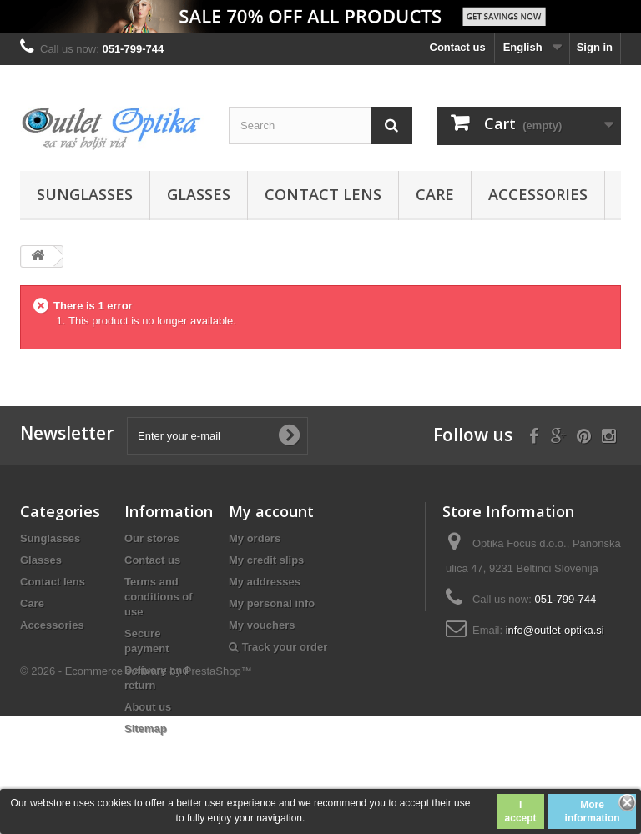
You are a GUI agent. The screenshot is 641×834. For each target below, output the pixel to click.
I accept (521, 811)
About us (147, 707)
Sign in (595, 47)
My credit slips (266, 560)
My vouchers (262, 625)
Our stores (151, 538)
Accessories (538, 194)
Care (435, 194)
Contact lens (323, 194)
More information (592, 811)
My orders (254, 538)
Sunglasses (85, 194)
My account (271, 511)
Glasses (198, 194)
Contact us (458, 47)
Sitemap (145, 728)
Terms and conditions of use (158, 596)
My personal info (272, 603)
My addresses (264, 581)
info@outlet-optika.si (555, 630)
